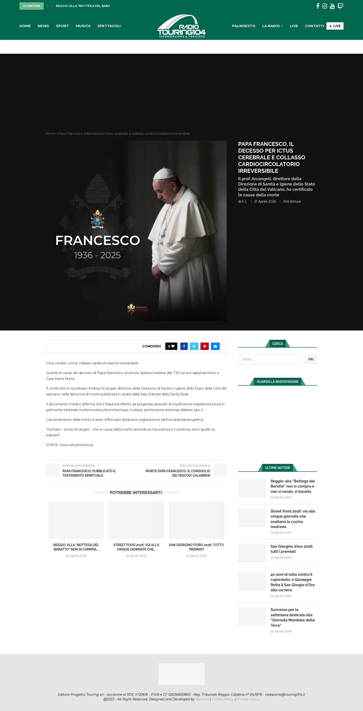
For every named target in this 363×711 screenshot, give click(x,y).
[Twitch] (340, 6)
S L (244, 201)
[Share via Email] (215, 346)
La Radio (271, 26)
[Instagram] (324, 6)
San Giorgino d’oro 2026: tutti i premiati (292, 549)
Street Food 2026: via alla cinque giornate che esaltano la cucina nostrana (293, 519)
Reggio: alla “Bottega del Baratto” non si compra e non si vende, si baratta (293, 486)
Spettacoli (109, 26)
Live (294, 26)
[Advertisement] (181, 96)
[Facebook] (318, 6)
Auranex (202, 699)
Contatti (314, 26)
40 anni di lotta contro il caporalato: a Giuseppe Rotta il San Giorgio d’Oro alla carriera (293, 582)
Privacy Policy (248, 699)
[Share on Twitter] (194, 346)
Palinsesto (243, 26)
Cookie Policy (223, 699)
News (43, 26)
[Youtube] (332, 6)
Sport (62, 26)
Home (25, 26)
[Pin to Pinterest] (204, 346)
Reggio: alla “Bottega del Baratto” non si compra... (101, 6)
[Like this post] (173, 346)
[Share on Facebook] (184, 346)
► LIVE (335, 26)
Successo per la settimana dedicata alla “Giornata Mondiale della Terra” (293, 617)
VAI (310, 359)
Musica (83, 26)
